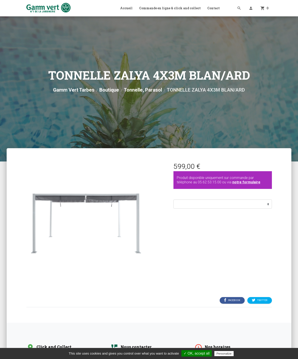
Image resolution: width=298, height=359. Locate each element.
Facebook (232, 300)
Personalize (224, 353)
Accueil (126, 8)
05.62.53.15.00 (209, 182)
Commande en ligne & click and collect (170, 8)
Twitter (259, 300)
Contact (213, 8)
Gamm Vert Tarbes (73, 90)
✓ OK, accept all (197, 353)
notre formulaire (246, 182)
